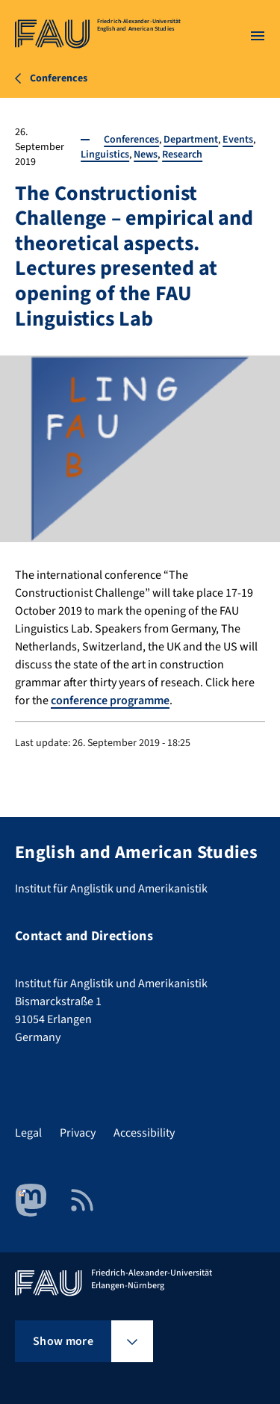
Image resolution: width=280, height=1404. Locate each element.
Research (182, 154)
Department (191, 139)
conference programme (110, 700)
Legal (28, 1133)
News (146, 154)
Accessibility (144, 1133)
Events (238, 139)
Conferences (131, 139)
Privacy (78, 1133)
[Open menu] (257, 35)
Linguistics (105, 154)
